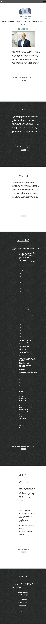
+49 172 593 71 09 (24, 599)
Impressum (21, 608)
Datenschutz (25, 608)
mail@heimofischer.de (24, 602)
